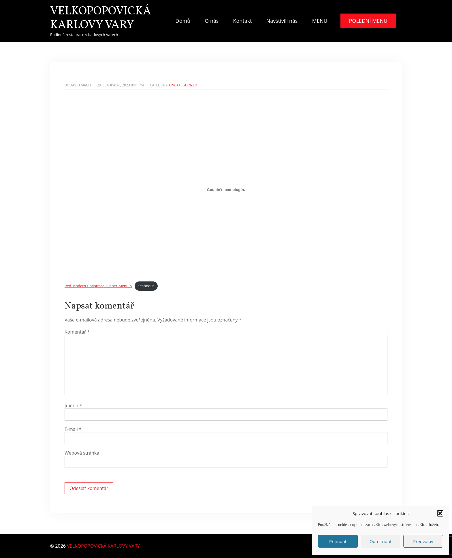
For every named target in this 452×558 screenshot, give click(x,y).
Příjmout (337, 541)
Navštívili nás (282, 20)
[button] (440, 513)
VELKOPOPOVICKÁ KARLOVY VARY (100, 18)
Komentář (77, 332)
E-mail (73, 429)
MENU (319, 20)
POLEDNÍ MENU (368, 20)
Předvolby (423, 541)
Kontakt (242, 20)
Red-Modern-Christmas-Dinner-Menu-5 (98, 285)
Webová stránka (82, 453)
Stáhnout (146, 285)
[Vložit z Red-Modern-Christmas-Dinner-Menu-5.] (226, 189)
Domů (183, 20)
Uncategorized (183, 85)
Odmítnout (381, 541)
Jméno (73, 405)
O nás (212, 20)
